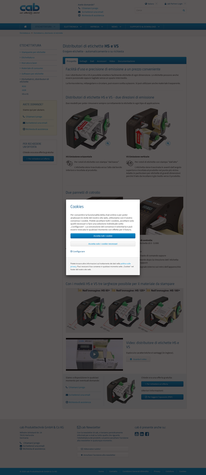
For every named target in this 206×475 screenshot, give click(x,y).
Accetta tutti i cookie (102, 236)
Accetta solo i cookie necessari (103, 244)
